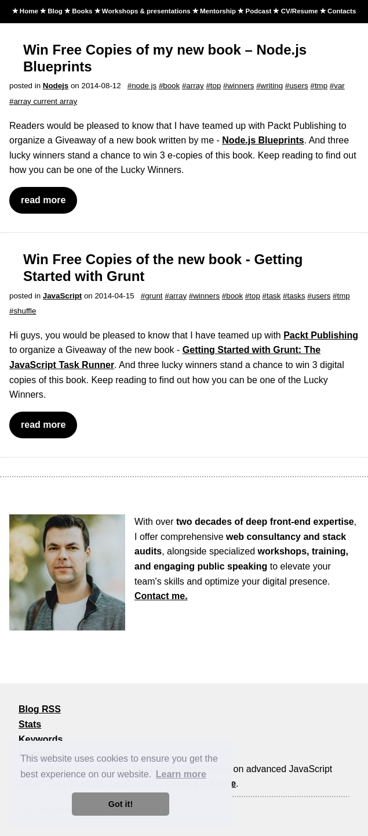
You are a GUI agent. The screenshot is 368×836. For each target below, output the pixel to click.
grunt (153, 295)
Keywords (41, 739)
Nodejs (55, 85)
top (215, 85)
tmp (321, 85)
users (298, 85)
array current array (45, 101)
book (171, 85)
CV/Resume (299, 11)
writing (272, 85)
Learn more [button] (181, 774)
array (194, 85)
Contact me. (161, 596)
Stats (30, 724)
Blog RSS (40, 709)
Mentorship (218, 11)
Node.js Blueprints (263, 140)
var (339, 85)
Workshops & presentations (146, 11)
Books (82, 11)
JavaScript (62, 295)
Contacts (341, 11)
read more (43, 200)
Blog (55, 11)
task (273, 295)
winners (240, 85)
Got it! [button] (120, 804)
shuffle (24, 311)
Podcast (258, 11)
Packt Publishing (320, 335)
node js (144, 85)
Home (29, 11)
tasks (296, 295)
